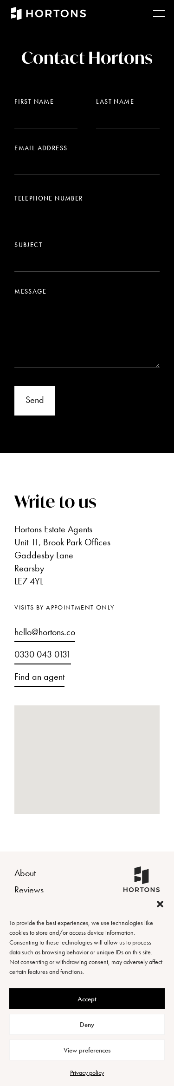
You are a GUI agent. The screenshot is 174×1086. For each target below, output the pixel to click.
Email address (40, 148)
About (25, 873)
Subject (28, 245)
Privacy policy (87, 1072)
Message (30, 291)
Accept (87, 999)
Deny (87, 1024)
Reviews (29, 890)
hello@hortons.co (44, 632)
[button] (160, 904)
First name (34, 101)
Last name (115, 101)
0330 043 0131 (42, 654)
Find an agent (39, 676)
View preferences (87, 1050)
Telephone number (48, 198)
